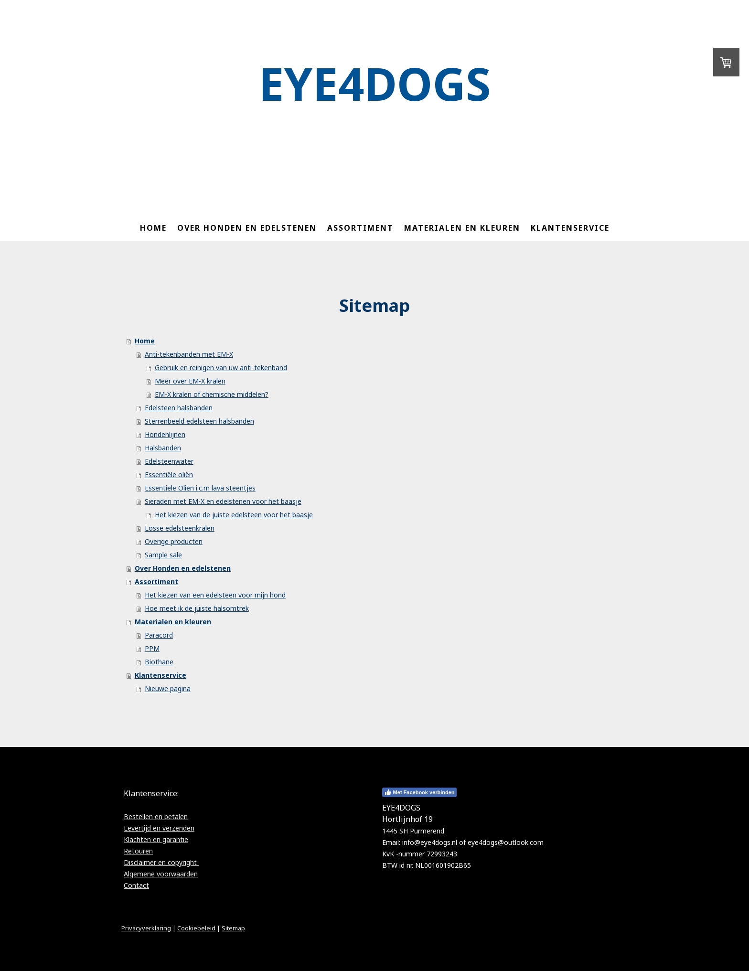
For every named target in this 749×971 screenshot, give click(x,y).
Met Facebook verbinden (419, 792)
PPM (152, 648)
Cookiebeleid (196, 928)
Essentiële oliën (169, 474)
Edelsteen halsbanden (179, 407)
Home (153, 228)
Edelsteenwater (169, 461)
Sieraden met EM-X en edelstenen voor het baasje (223, 501)
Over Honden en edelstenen (247, 228)
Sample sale (163, 554)
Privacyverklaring (146, 928)
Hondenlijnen (165, 434)
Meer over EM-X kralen (190, 380)
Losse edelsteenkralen (179, 528)
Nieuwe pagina (168, 688)
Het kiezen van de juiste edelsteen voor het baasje (234, 514)
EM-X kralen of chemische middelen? (211, 394)
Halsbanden (163, 447)
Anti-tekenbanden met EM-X (189, 354)
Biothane (159, 661)
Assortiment (360, 228)
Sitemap (233, 928)
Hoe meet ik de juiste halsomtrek (197, 608)
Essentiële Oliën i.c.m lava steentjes (200, 487)
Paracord (159, 635)
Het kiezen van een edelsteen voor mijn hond (215, 594)
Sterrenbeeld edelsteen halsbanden (199, 421)
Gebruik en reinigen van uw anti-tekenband (221, 367)
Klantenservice (570, 228)
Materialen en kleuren (462, 228)
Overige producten (174, 541)
